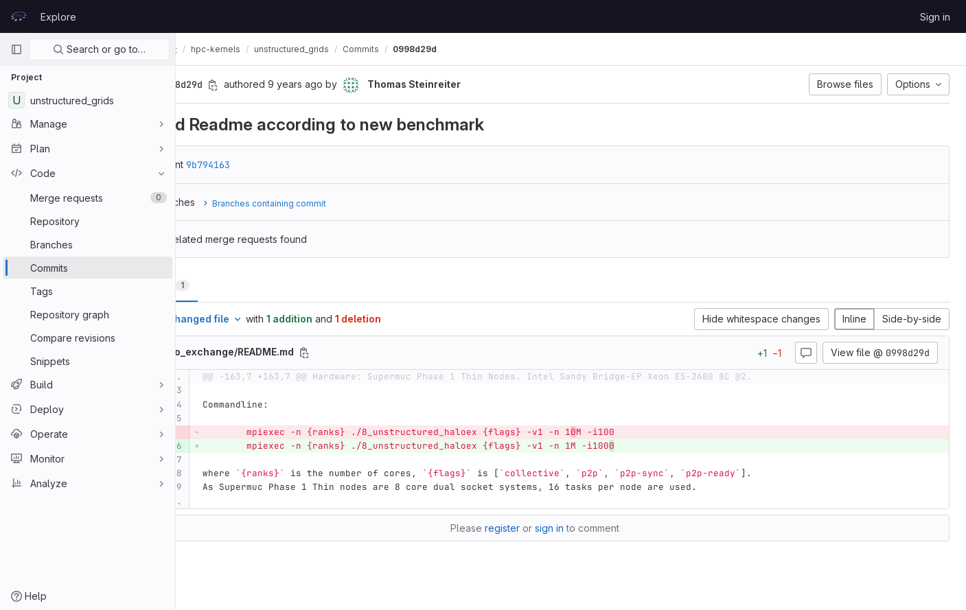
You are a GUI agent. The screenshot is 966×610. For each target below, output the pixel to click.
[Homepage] (19, 16)
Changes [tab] (231, 285)
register (538, 528)
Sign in (935, 17)
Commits (433, 49)
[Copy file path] (376, 352)
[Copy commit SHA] (285, 85)
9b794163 (280, 165)
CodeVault (220, 49)
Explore (58, 17)
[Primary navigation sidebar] (16, 49)
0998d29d (487, 49)
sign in (585, 528)
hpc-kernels (287, 49)
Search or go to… (99, 49)
